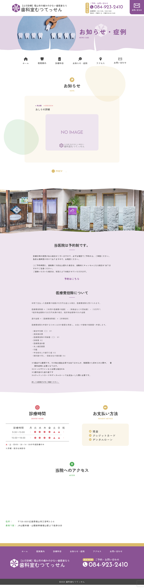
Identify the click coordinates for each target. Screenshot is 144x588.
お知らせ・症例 (77, 554)
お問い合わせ (116, 554)
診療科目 (57, 554)
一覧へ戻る (71, 171)
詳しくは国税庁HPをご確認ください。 (45, 385)
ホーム (25, 554)
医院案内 (40, 554)
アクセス (97, 554)
